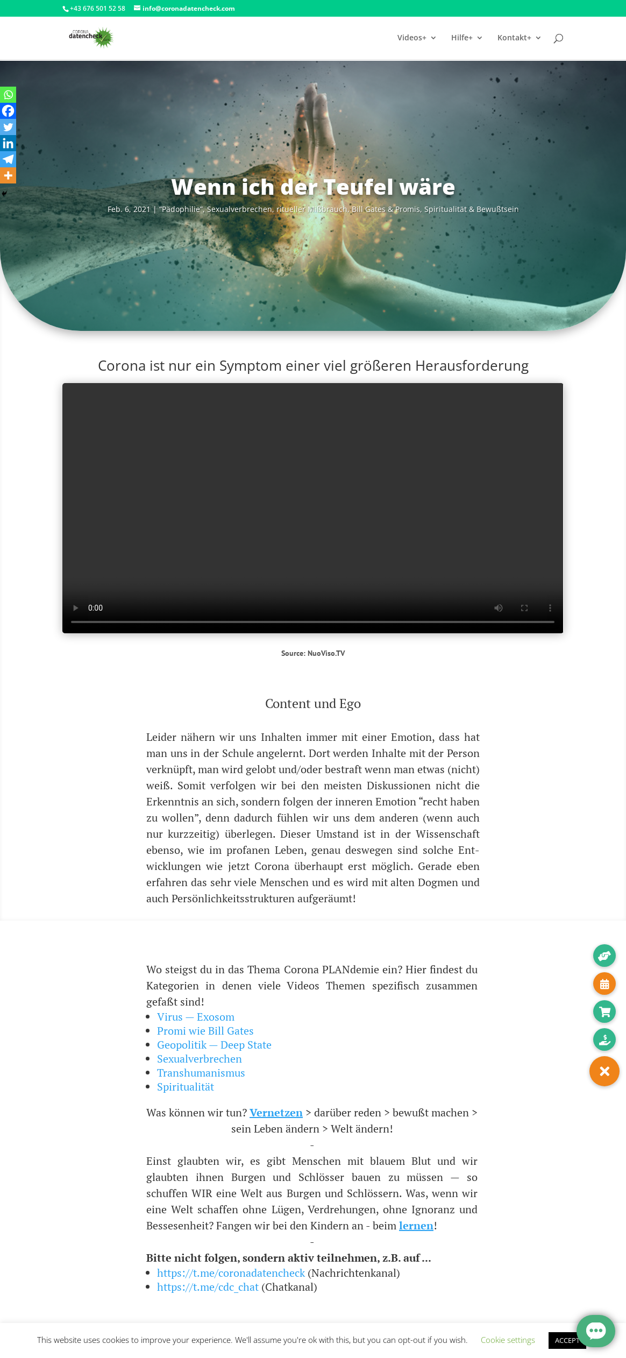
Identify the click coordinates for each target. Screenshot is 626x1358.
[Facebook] (8, 111)
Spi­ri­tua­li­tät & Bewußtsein (471, 209)
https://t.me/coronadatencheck (231, 1272)
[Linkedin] (8, 143)
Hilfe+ (462, 38)
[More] (8, 175)
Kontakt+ (514, 38)
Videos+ (411, 38)
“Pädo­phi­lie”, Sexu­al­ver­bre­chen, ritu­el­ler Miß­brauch (253, 209)
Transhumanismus (201, 1072)
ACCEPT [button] (567, 1340)
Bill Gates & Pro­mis (386, 209)
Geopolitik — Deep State (214, 1044)
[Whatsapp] (8, 95)
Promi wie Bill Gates (205, 1030)
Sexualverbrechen (199, 1058)
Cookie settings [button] (508, 1339)
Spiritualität (185, 1086)
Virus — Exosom (195, 1016)
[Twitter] (8, 127)
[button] (604, 1071)
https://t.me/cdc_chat (208, 1286)
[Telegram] (8, 159)
